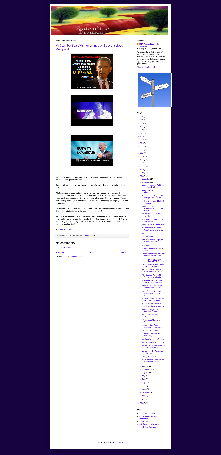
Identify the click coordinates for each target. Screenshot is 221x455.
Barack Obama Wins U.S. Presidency (151, 335)
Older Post (124, 253)
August (145, 373)
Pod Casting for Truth (149, 236)
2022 (142, 130)
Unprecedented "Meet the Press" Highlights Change (152, 229)
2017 (142, 146)
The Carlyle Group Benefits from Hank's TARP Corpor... (153, 260)
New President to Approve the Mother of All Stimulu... (153, 361)
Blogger (120, 442)
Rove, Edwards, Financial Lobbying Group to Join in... (153, 305)
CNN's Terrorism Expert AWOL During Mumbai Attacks (153, 197)
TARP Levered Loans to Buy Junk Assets (152, 220)
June (144, 379)
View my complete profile (146, 67)
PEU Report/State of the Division (149, 45)
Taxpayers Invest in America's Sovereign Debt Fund (153, 299)
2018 (142, 143)
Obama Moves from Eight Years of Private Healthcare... (153, 186)
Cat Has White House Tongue (153, 339)
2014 (142, 156)
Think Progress (65, 229)
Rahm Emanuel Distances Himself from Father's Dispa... (151, 293)
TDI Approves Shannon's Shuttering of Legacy (151, 321)
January (145, 396)
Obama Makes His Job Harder (153, 225)
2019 (142, 140)
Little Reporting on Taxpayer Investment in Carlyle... (152, 241)
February (145, 392)
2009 (142, 173)
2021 (142, 133)
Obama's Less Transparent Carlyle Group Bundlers (152, 287)
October (145, 366)
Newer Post (60, 253)
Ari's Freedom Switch (147, 413)
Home (92, 253)
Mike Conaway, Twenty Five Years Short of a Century (152, 276)
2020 (142, 136)
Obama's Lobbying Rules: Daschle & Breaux (151, 310)
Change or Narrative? (150, 331)
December (146, 179)
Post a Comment (65, 248)
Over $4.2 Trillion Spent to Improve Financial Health (152, 271)
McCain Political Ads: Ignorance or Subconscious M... (153, 347)
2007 (142, 400)
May (144, 383)
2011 (142, 166)
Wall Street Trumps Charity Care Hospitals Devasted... (153, 282)
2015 (142, 153)
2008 (142, 176)
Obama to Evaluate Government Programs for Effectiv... (152, 209)
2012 (142, 163)
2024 (142, 123)
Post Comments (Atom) (74, 257)
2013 (142, 160)
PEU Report (143, 421)
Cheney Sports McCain (150, 357)
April (144, 386)
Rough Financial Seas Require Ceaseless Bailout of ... (153, 265)
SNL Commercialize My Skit (149, 424)
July (143, 376)
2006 (142, 403)
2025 (142, 120)
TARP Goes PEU (148, 245)
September (146, 369)
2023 (142, 127)
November (146, 182)
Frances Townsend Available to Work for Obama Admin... (153, 255)
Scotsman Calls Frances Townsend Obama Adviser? (153, 326)
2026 (142, 117)
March (144, 389)
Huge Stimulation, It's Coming (153, 343)
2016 (142, 150)
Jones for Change (148, 233)
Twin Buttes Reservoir (147, 427)
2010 (142, 170)
